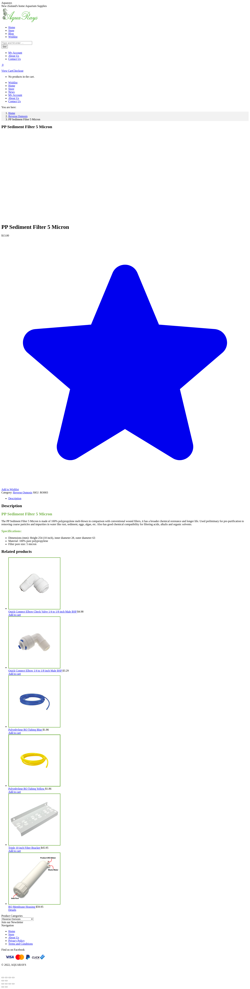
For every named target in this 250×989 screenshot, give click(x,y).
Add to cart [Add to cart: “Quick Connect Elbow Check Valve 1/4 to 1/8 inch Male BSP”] (14, 614)
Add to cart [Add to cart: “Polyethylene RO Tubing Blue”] (14, 732)
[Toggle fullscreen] (6, 977)
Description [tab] (14, 498)
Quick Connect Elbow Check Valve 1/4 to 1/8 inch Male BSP (42, 611)
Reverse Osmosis (22, 492)
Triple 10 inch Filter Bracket (24, 847)
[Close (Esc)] (13, 977)
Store (11, 934)
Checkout (18, 70)
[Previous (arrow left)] (2, 980)
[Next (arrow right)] (6, 980)
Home (11, 931)
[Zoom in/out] (2, 977)
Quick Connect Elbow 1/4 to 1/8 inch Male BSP (35, 670)
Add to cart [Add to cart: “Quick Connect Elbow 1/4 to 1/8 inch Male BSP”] (14, 673)
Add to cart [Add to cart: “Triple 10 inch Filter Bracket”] (14, 850)
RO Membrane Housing (22, 906)
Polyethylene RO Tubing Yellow (26, 788)
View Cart (7, 70)
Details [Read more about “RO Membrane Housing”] (12, 909)
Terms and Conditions (20, 943)
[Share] (9, 977)
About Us (13, 937)
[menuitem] (11, 27)
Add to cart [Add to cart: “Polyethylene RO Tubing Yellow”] (14, 791)
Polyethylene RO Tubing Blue (25, 729)
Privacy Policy (16, 940)
